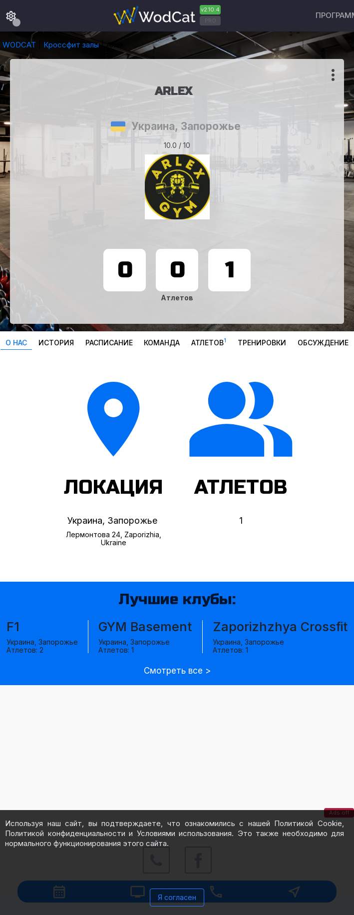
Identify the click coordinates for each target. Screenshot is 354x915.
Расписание (109, 342)
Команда (162, 342)
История (56, 342)
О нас (16, 342)
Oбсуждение (323, 342)
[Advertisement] (177, 755)
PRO (210, 20)
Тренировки (262, 342)
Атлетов (208, 341)
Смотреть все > (177, 671)
